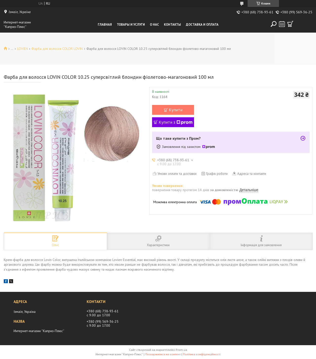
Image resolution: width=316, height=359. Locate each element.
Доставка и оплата (202, 24)
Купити (175, 110)
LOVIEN (22, 49)
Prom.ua (181, 350)
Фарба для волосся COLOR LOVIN (57, 49)
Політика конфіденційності (201, 354)
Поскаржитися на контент (163, 354)
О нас (154, 24)
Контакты (172, 24)
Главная (105, 24)
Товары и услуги (131, 24)
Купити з (176, 122)
